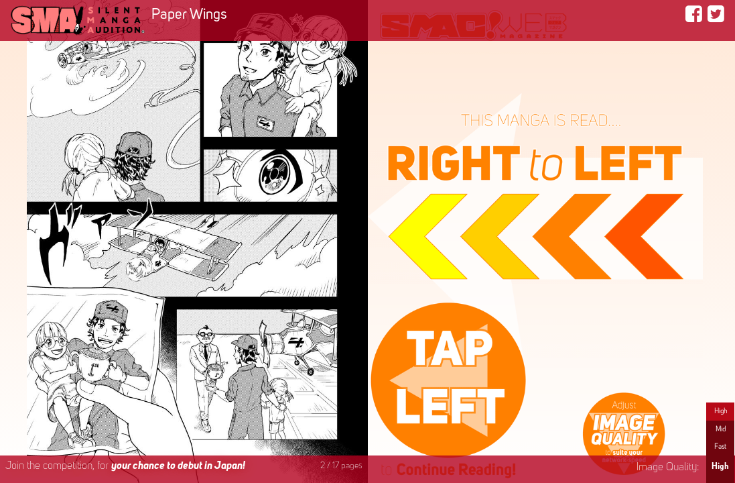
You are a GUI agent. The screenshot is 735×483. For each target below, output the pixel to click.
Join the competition (125, 466)
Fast (720, 446)
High (720, 411)
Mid (721, 429)
